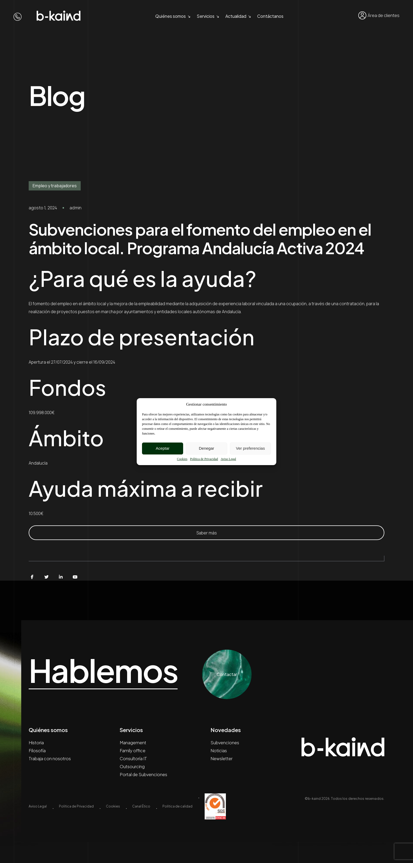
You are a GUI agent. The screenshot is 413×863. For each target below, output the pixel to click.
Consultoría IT (133, 758)
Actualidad (235, 16)
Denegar (206, 448)
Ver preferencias (250, 448)
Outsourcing (132, 766)
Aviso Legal (228, 459)
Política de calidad (177, 806)
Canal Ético (141, 806)
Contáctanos (270, 16)
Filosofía (37, 750)
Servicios (205, 16)
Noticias (218, 750)
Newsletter (221, 758)
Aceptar (163, 448)
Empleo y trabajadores (55, 186)
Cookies (182, 459)
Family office (132, 750)
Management (133, 742)
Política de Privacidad (204, 459)
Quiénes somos (170, 16)
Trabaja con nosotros (50, 758)
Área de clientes (378, 15)
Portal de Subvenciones (143, 774)
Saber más (206, 533)
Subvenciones (224, 742)
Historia (36, 742)
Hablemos (103, 670)
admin (75, 208)
